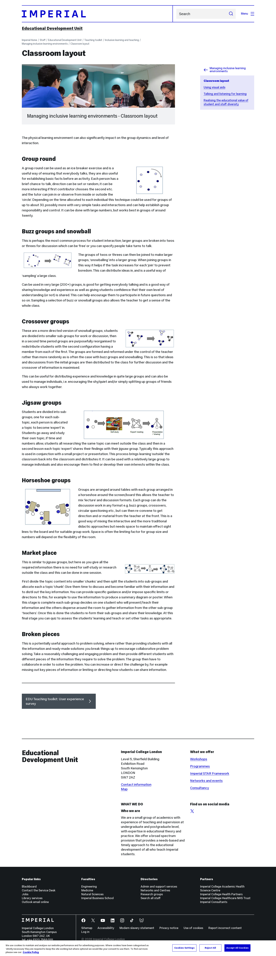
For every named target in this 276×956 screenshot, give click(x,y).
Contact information (136, 784)
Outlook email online (35, 902)
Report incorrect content (225, 928)
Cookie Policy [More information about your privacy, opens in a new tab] (31, 952)
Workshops (198, 759)
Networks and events (206, 780)
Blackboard (29, 886)
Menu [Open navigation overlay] (247, 13)
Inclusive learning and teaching (122, 40)
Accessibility (106, 928)
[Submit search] (231, 14)
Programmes (200, 766)
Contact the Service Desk (38, 890)
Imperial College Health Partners (221, 894)
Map (124, 789)
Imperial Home (29, 40)
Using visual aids (214, 87)
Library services (32, 898)
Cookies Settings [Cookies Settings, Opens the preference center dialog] (184, 948)
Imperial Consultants (213, 902)
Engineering (89, 886)
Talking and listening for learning (225, 94)
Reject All (210, 948)
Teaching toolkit (93, 40)
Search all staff (151, 898)
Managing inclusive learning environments (45, 43)
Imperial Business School (97, 898)
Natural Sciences (92, 894)
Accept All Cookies (237, 948)
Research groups (152, 894)
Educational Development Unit (52, 28)
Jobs (25, 894)
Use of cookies (193, 928)
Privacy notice (168, 928)
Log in (85, 932)
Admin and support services (159, 886)
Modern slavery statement (137, 928)
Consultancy (199, 788)
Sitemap (86, 928)
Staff (42, 40)
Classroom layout (79, 43)
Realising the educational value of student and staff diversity (226, 102)
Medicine (87, 890)
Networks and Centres (155, 890)
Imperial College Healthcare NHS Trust (225, 898)
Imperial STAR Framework (209, 773)
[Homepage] (97, 13)
